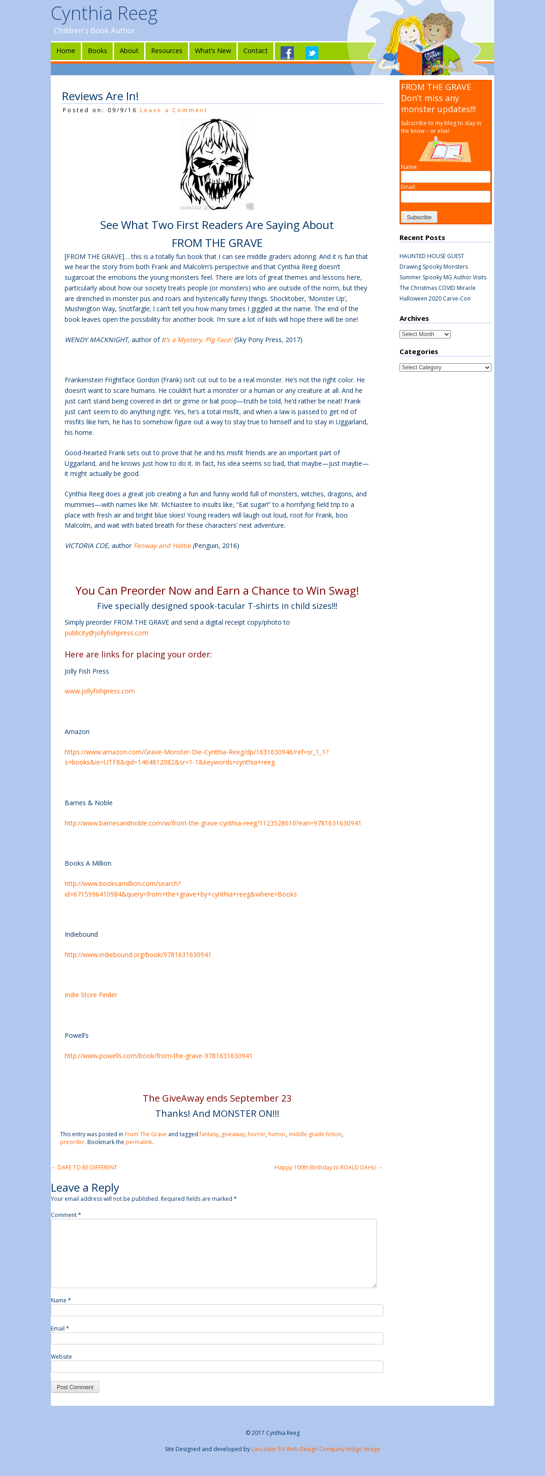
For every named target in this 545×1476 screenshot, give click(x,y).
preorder (72, 1142)
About (129, 50)
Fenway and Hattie (162, 545)
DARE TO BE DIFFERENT (84, 1167)
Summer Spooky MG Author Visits (443, 277)
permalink (139, 1142)
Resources (166, 50)
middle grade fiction (315, 1134)
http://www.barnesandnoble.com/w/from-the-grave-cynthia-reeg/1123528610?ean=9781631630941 (213, 823)
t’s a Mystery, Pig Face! (198, 339)
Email (60, 1328)
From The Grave (146, 1134)
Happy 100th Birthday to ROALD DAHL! (329, 1167)
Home (65, 50)
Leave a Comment (174, 110)
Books (97, 50)
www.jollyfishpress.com (100, 691)
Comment (66, 1215)
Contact (255, 50)
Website (61, 1357)
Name (61, 1300)
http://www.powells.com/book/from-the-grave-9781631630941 (159, 1055)
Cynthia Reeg (104, 12)
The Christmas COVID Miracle (438, 288)
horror (257, 1134)
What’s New (213, 50)
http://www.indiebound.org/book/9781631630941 (138, 954)
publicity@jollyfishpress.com (106, 632)
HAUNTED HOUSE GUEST (432, 256)
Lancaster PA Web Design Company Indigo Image (315, 1449)
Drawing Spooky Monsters (434, 267)
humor (277, 1134)
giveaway (233, 1134)
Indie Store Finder (91, 994)
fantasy (209, 1134)
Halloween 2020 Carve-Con (435, 298)
